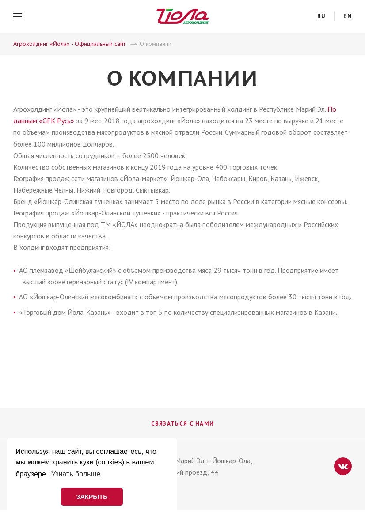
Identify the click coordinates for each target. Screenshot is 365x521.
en (347, 16)
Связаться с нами (182, 423)
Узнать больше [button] (75, 474)
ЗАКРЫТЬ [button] (91, 496)
